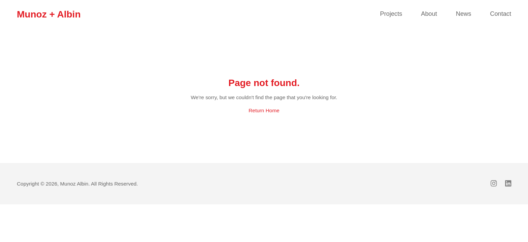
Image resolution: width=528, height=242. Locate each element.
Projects (391, 13)
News (463, 13)
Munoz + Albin (49, 14)
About (429, 13)
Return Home (264, 110)
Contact (500, 13)
